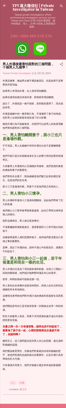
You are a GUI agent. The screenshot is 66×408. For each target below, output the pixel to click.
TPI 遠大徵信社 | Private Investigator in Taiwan (33, 7)
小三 (12, 382)
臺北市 (23, 389)
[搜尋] (61, 7)
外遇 (22, 382)
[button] (61, 64)
